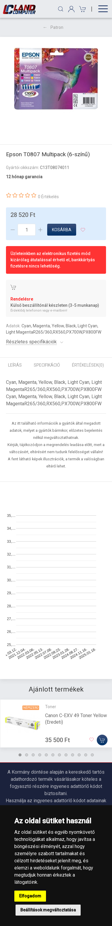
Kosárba (61, 229)
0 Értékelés (48, 196)
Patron (56, 27)
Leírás (15, 365)
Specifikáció (47, 365)
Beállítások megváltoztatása (48, 910)
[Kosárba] (102, 739)
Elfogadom (30, 896)
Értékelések (88, 365)
